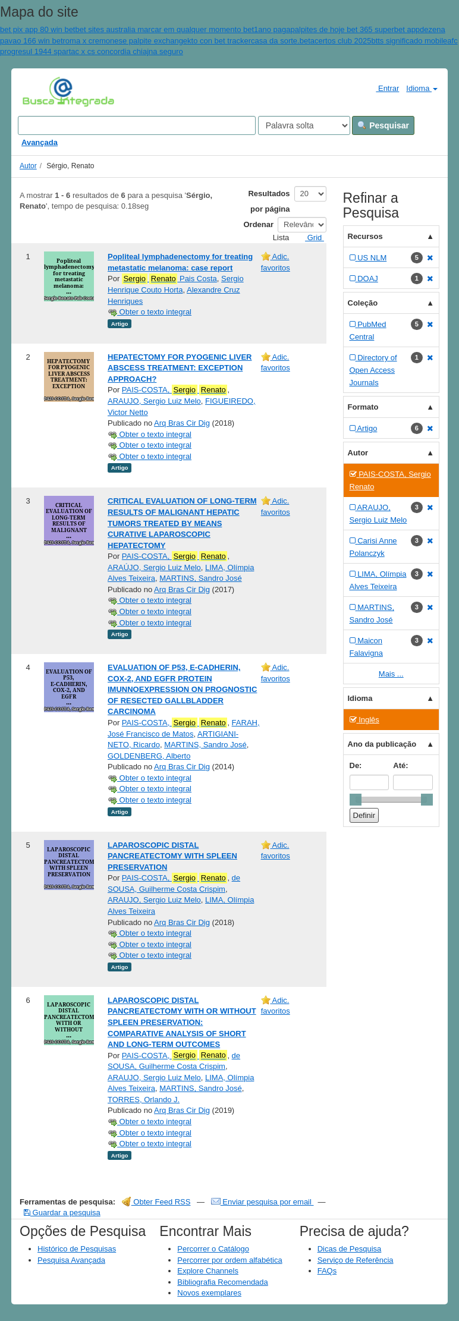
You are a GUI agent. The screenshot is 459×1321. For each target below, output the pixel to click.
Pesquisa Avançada (71, 1260)
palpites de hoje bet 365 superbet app (355, 29)
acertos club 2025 (341, 40)
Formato (363, 406)
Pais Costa (169, 278)
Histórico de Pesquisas (76, 1248)
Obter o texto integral (149, 311)
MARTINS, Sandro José (200, 578)
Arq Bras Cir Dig (182, 423)
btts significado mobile (409, 40)
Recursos (365, 236)
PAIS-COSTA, (175, 390)
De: (356, 765)
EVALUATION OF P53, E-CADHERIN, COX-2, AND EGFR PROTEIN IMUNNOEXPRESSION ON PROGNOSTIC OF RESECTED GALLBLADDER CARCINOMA (182, 689)
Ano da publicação (382, 744)
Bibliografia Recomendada (222, 1282)
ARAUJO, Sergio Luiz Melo (154, 401)
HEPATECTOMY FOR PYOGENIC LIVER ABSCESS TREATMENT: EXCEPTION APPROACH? (179, 368)
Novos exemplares (209, 1292)
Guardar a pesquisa (62, 1212)
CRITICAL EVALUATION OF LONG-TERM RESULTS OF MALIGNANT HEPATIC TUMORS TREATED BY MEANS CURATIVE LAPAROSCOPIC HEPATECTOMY (182, 522)
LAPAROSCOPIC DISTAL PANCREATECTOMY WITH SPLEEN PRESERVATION (172, 856)
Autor (28, 166)
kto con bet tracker (219, 40)
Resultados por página (269, 201)
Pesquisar (383, 125)
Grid (309, 237)
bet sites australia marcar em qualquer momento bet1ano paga (182, 29)
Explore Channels (207, 1270)
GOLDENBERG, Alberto (149, 755)
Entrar (382, 88)
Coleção (363, 302)
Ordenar (259, 224)
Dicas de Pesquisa (349, 1248)
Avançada (39, 142)
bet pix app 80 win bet (37, 29)
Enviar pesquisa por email (262, 1201)
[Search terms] (137, 125)
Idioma (422, 88)
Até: (400, 765)
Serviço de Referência (355, 1260)
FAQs (327, 1270)
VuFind (40, 90)
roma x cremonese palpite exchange (125, 40)
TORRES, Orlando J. (144, 1099)
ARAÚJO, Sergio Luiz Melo (154, 567)
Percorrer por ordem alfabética (229, 1260)
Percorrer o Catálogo (213, 1248)
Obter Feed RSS (156, 1201)
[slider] (355, 800)
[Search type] (304, 125)
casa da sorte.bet (280, 40)
